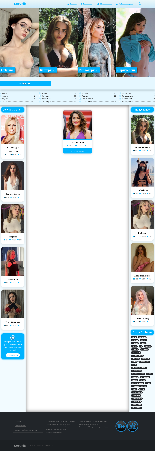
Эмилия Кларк (13, 194)
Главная (72, 4)
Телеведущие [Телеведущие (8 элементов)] (136, 404)
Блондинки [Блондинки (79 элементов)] (136, 352)
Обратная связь (104, 4)
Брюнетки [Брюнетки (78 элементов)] (135, 359)
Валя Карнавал (142, 147)
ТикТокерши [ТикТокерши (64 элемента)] (136, 408)
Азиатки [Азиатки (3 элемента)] (148, 346)
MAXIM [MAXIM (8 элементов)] (134, 337)
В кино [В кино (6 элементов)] (134, 362)
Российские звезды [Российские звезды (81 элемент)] (139, 386)
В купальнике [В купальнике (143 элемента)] (144, 362)
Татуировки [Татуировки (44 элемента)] (136, 401)
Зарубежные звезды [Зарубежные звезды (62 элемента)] (139, 368)
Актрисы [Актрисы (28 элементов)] (135, 349)
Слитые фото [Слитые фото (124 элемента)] (137, 392)
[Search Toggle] (140, 3)
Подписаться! (12, 355)
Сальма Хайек (77, 142)
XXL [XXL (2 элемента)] (141, 346)
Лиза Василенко (142, 276)
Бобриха (13, 236)
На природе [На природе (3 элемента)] (144, 377)
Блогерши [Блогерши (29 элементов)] (144, 349)
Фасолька (13, 279)
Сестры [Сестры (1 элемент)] (141, 389)
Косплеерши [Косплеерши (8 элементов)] (136, 371)
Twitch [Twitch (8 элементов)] (134, 346)
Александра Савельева (13, 149)
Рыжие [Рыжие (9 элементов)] (134, 389)
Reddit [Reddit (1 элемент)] (143, 343)
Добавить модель (124, 4)
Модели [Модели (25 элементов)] (135, 377)
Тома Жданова (13, 322)
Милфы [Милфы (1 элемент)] (149, 374)
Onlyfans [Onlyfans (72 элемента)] (142, 337)
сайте (62, 421)
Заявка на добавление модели (26, 430)
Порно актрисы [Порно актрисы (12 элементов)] (137, 383)
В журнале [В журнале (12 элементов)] (145, 359)
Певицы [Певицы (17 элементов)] (134, 380)
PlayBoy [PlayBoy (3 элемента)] (143, 340)
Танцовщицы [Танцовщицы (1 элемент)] (137, 398)
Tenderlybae (142, 190)
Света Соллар (142, 318)
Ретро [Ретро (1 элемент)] (148, 383)
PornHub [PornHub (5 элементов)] (135, 343)
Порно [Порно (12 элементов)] (142, 380)
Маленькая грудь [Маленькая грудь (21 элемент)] (138, 374)
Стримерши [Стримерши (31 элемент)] (136, 395)
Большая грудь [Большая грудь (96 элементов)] (137, 355)
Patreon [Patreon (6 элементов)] (135, 340)
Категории (86, 4)
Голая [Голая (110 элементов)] (134, 365)
